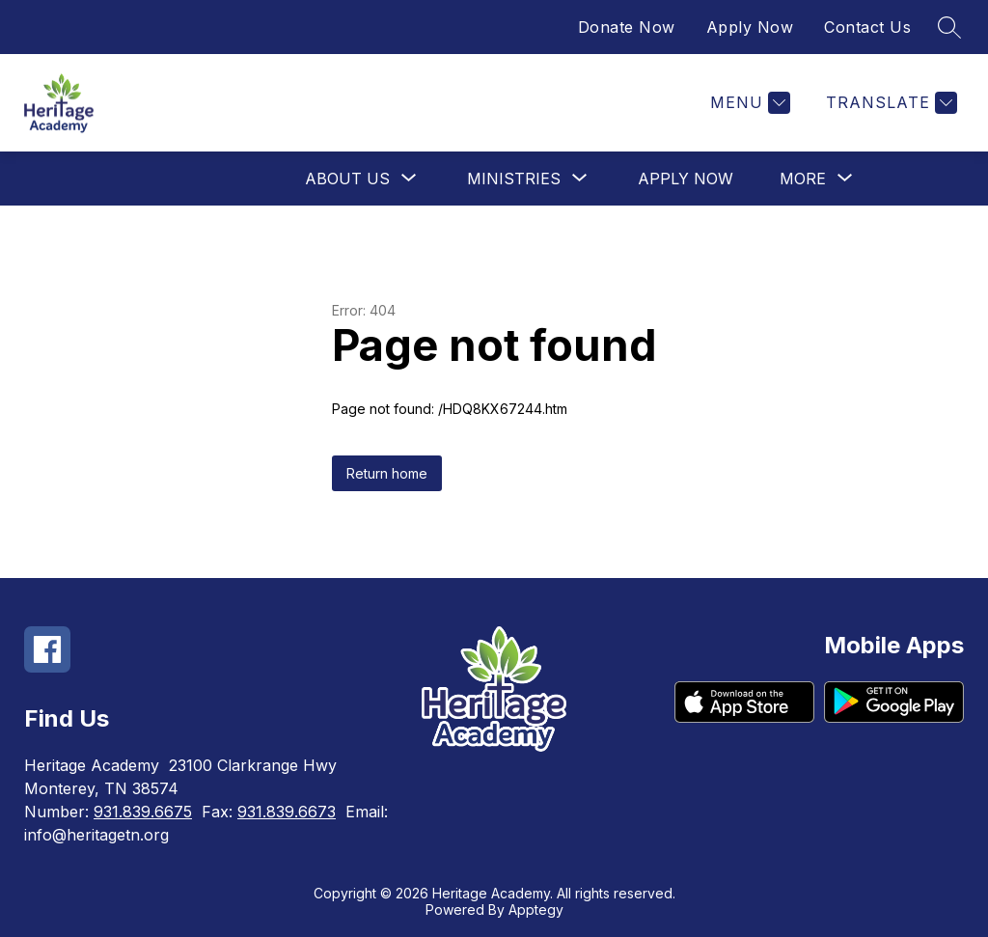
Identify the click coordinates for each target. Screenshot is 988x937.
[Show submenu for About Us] (347, 178)
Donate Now (626, 27)
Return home (386, 473)
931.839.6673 (286, 811)
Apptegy (535, 909)
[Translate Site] (889, 103)
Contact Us (867, 27)
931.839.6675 (143, 811)
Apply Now (750, 27)
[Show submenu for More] (803, 178)
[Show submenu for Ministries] (514, 178)
